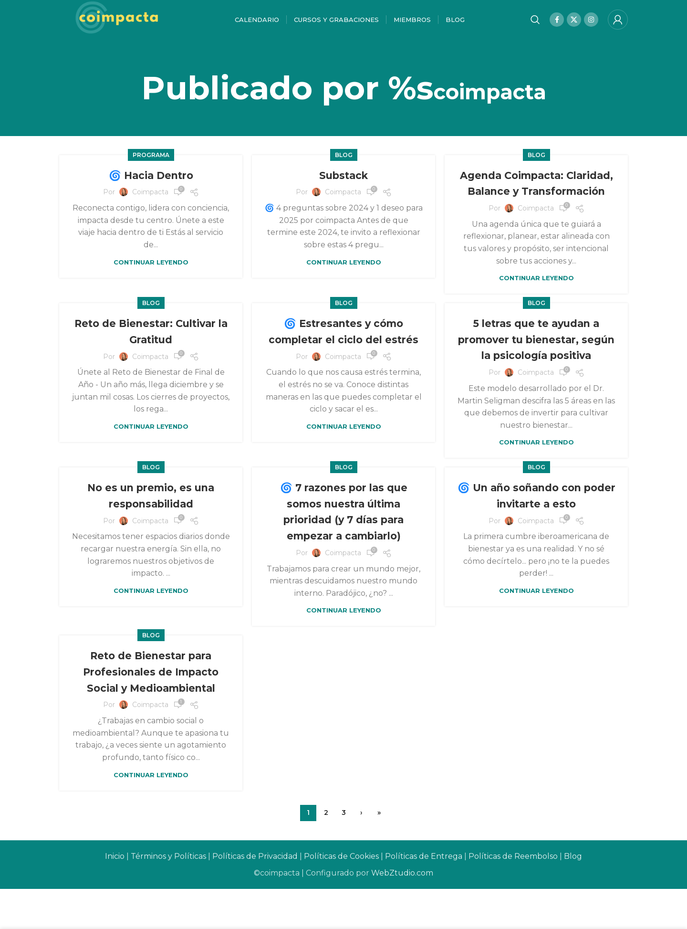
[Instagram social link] (591, 24)
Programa (151, 163)
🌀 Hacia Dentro (151, 183)
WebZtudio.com (402, 913)
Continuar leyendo (151, 270)
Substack (343, 183)
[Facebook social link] (557, 24)
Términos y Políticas (168, 896)
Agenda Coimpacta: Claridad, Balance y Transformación (536, 199)
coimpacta (490, 96)
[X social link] (574, 24)
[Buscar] (535, 23)
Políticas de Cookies (341, 896)
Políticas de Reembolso (513, 896)
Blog (344, 163)
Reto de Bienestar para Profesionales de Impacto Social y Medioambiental (150, 712)
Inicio (115, 896)
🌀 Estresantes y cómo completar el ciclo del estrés (343, 363)
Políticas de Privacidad (255, 896)
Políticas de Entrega (423, 896)
